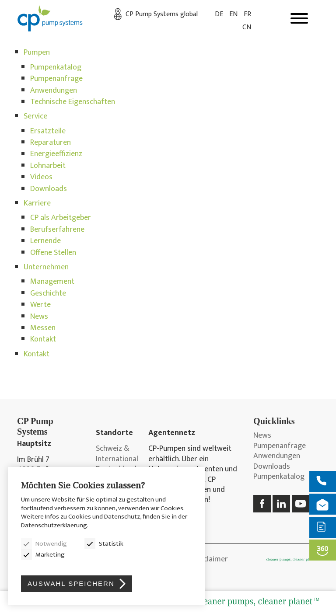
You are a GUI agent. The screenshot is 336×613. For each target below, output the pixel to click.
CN (246, 27)
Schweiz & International (115, 454)
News (39, 316)
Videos (41, 177)
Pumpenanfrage (56, 78)
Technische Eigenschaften (72, 101)
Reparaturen (50, 142)
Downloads (48, 188)
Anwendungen (53, 90)
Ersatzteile (48, 131)
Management (52, 281)
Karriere (37, 203)
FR (247, 14)
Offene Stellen (53, 252)
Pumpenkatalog (55, 67)
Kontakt (43, 339)
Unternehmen (46, 267)
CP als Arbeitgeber (60, 217)
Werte (40, 304)
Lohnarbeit (48, 165)
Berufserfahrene (57, 229)
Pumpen (37, 52)
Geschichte (48, 293)
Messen (43, 327)
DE (219, 14)
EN (233, 14)
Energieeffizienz (56, 153)
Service (35, 116)
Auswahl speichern (71, 583)
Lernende (45, 240)
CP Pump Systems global (162, 14)
